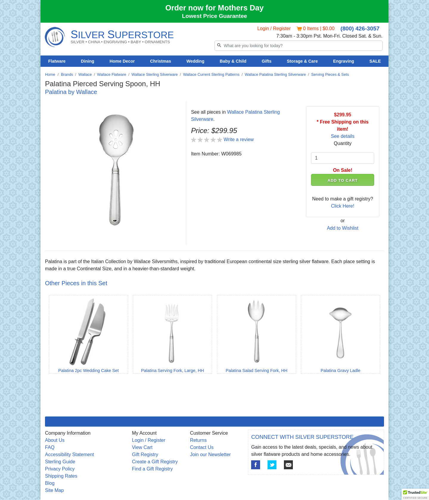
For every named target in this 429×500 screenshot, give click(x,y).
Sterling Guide (60, 461)
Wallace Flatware (111, 74)
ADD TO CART (343, 180)
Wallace (85, 74)
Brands (67, 74)
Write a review (239, 139)
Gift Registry (145, 454)
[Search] (298, 46)
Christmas (160, 61)
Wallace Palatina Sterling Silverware (275, 74)
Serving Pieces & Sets (330, 74)
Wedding (195, 61)
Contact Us (202, 447)
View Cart (142, 447)
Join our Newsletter (210, 454)
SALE (375, 61)
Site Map (54, 490)
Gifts (267, 61)
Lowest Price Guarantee (214, 16)
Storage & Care (302, 61)
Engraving (343, 61)
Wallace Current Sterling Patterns (211, 74)
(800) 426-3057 (360, 28)
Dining (87, 61)
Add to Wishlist (342, 228)
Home (50, 74)
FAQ (50, 447)
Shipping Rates (61, 476)
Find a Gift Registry (152, 468)
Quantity (343, 143)
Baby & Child (233, 61)
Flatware (57, 61)
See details (343, 136)
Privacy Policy (60, 468)
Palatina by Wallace (71, 92)
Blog (50, 483)
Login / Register (274, 28)
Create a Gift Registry (155, 461)
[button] (415, 494)
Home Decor (122, 61)
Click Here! (342, 206)
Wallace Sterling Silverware (154, 74)
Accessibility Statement (69, 454)
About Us (55, 440)
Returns (198, 440)
